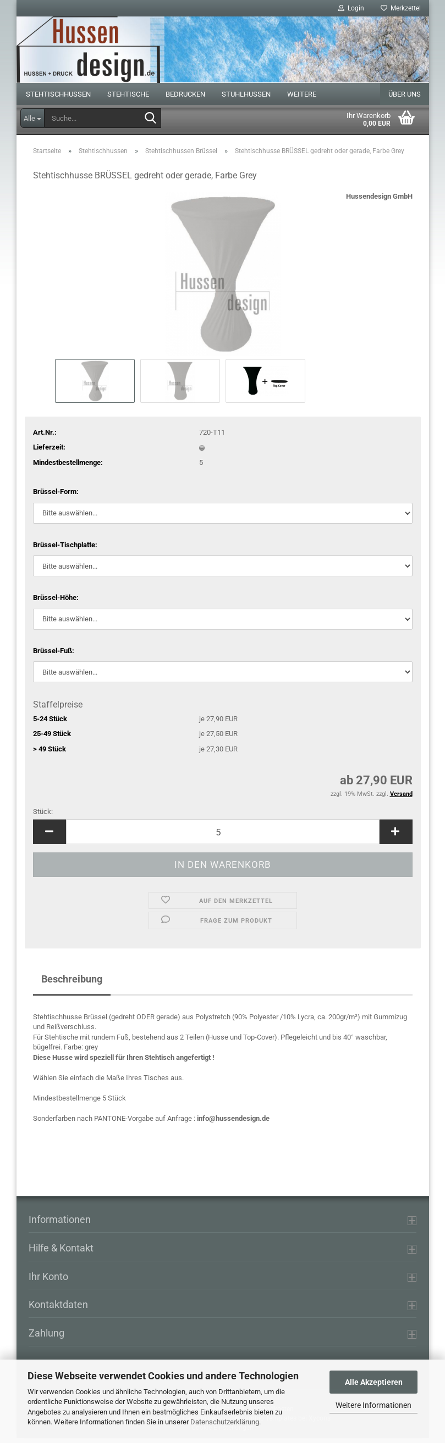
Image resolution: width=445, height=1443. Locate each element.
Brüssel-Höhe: (56, 602)
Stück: (43, 816)
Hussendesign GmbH (379, 201)
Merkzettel (401, 8)
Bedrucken (185, 99)
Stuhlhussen (246, 99)
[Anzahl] (223, 836)
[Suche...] (32, 118)
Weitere (301, 99)
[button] (49, 836)
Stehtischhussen (58, 99)
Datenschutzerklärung (224, 1422)
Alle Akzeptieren (374, 1382)
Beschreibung (71, 984)
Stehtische (128, 99)
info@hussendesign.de (233, 1123)
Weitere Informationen (373, 1405)
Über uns (404, 99)
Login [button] (351, 8)
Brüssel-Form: (56, 496)
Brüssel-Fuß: (53, 656)
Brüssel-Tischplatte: (65, 550)
